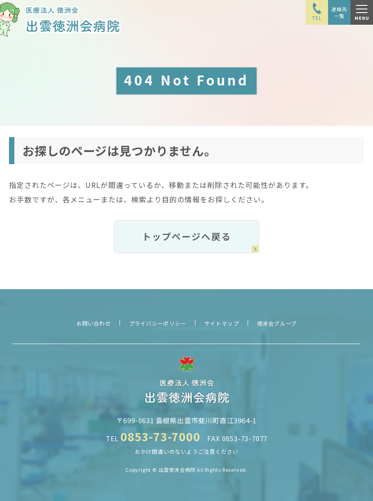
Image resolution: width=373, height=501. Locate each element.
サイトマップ (221, 323)
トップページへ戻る (186, 236)
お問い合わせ (93, 323)
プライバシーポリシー (157, 323)
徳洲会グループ (277, 323)
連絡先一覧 (339, 12)
